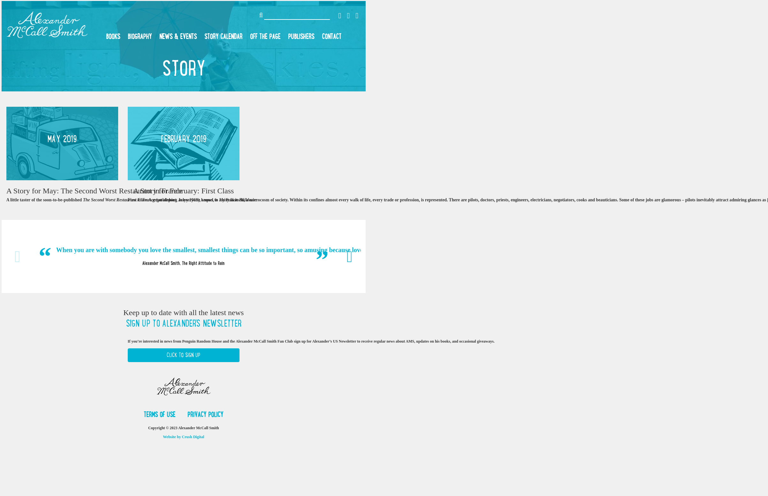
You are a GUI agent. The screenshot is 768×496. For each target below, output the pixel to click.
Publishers (301, 36)
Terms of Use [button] (160, 414)
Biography (140, 36)
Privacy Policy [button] (205, 414)
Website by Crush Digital (183, 437)
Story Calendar (223, 36)
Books (113, 36)
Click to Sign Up (183, 355)
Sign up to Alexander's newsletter (183, 323)
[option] (184, 256)
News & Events (178, 36)
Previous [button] (17, 257)
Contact (331, 36)
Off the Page (265, 36)
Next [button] (349, 257)
